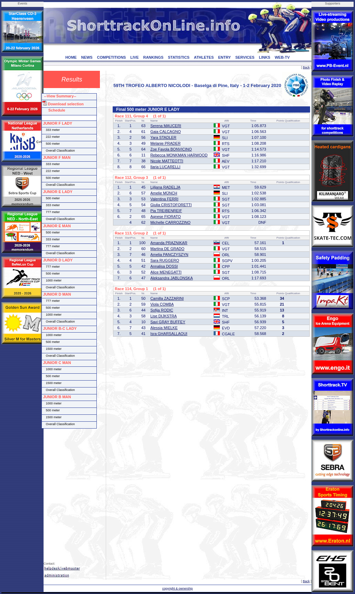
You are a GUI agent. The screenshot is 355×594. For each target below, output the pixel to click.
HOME (71, 57)
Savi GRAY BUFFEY (167, 322)
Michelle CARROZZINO (170, 222)
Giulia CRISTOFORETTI (171, 205)
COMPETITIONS (111, 57)
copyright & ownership (177, 588)
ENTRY (224, 57)
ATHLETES (204, 57)
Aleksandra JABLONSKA (171, 278)
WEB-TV (282, 57)
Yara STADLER (163, 137)
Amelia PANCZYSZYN (169, 254)
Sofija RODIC (161, 310)
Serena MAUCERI (165, 126)
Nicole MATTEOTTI (166, 161)
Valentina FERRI (164, 199)
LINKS (264, 57)
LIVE (134, 57)
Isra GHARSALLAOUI (168, 334)
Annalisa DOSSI (164, 266)
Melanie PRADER (165, 143)
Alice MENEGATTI (165, 272)
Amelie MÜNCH (163, 193)
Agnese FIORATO (165, 216)
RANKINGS (153, 57)
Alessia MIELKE (164, 328)
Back (306, 67)
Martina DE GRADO (167, 249)
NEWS (87, 57)
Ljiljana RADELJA (165, 187)
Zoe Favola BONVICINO (171, 149)
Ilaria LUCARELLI (165, 167)
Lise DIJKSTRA (163, 316)
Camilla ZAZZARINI (167, 298)
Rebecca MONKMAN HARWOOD (178, 155)
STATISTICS (179, 57)
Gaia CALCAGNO (165, 132)
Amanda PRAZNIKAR (168, 243)
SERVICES (244, 57)
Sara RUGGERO (164, 260)
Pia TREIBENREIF (166, 211)
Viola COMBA (162, 304)
